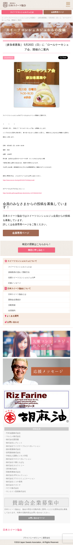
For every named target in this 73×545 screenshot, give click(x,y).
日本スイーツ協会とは (17, 294)
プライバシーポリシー (32, 538)
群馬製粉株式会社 (13, 453)
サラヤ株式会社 (12, 488)
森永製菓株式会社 (13, 449)
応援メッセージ (14, 283)
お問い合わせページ (36, 518)
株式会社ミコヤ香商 (14, 482)
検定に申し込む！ (36, 250)
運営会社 (46, 538)
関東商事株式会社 (13, 472)
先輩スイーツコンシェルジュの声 (21, 278)
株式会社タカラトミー (15, 465)
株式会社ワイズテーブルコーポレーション (23, 446)
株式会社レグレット (14, 443)
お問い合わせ (11, 322)
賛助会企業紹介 (14, 300)
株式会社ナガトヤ (13, 485)
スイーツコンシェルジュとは (22, 12)
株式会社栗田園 (12, 439)
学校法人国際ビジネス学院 (17, 456)
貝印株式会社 (11, 469)
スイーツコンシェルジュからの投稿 (21, 18)
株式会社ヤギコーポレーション (18, 459)
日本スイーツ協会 (12, 529)
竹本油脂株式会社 (13, 433)
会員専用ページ (57, 12)
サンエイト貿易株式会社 (16, 491)
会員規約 (11, 310)
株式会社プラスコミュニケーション (20, 478)
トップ (4, 18)
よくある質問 (10, 316)
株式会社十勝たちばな (15, 462)
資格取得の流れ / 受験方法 (19, 272)
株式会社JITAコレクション (17, 475)
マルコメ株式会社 (13, 436)
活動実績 (11, 305)
